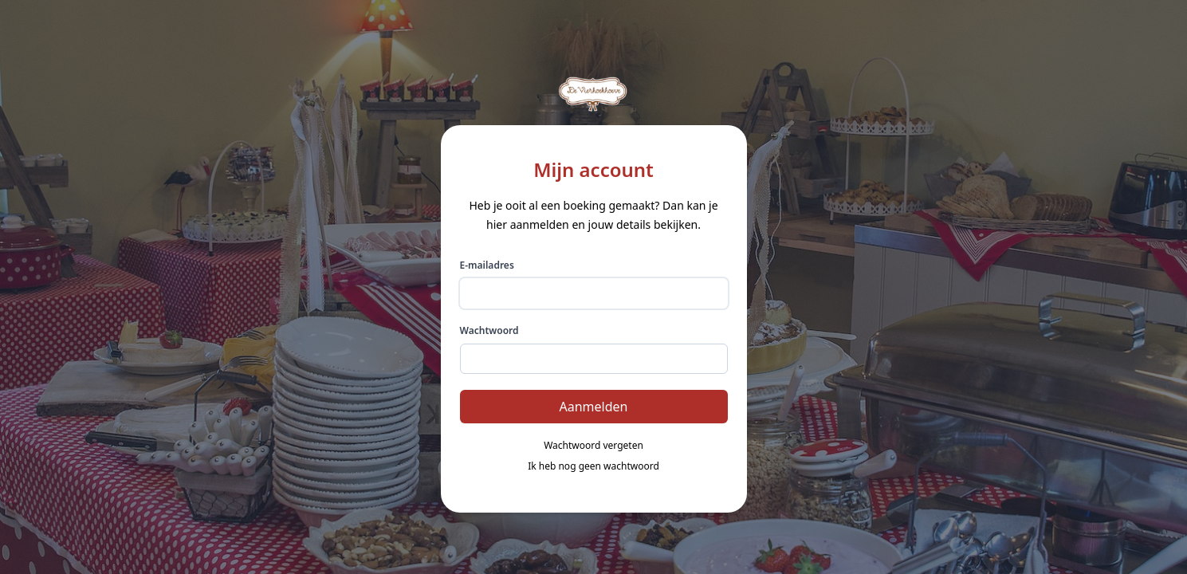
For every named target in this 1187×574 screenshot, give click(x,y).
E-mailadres (487, 265)
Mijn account (593, 170)
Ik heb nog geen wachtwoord (593, 466)
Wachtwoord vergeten (593, 445)
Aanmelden (594, 406)
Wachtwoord (489, 330)
